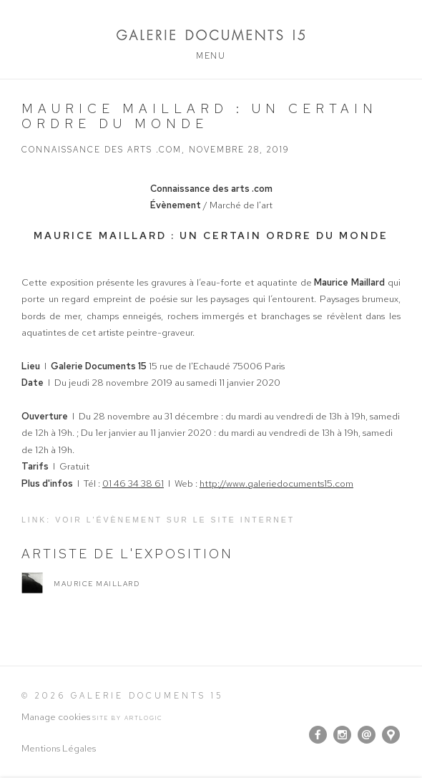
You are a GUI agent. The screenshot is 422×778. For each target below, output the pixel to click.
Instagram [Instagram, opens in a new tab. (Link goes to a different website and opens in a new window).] (342, 735)
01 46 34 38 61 (133, 483)
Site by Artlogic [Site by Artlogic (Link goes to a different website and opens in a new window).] (127, 717)
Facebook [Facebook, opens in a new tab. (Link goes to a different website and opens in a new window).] (318, 735)
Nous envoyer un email (367, 735)
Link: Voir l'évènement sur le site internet (158, 519)
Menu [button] (210, 56)
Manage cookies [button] (55, 717)
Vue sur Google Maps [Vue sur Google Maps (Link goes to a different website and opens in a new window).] (391, 735)
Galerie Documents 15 (211, 35)
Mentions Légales (58, 748)
